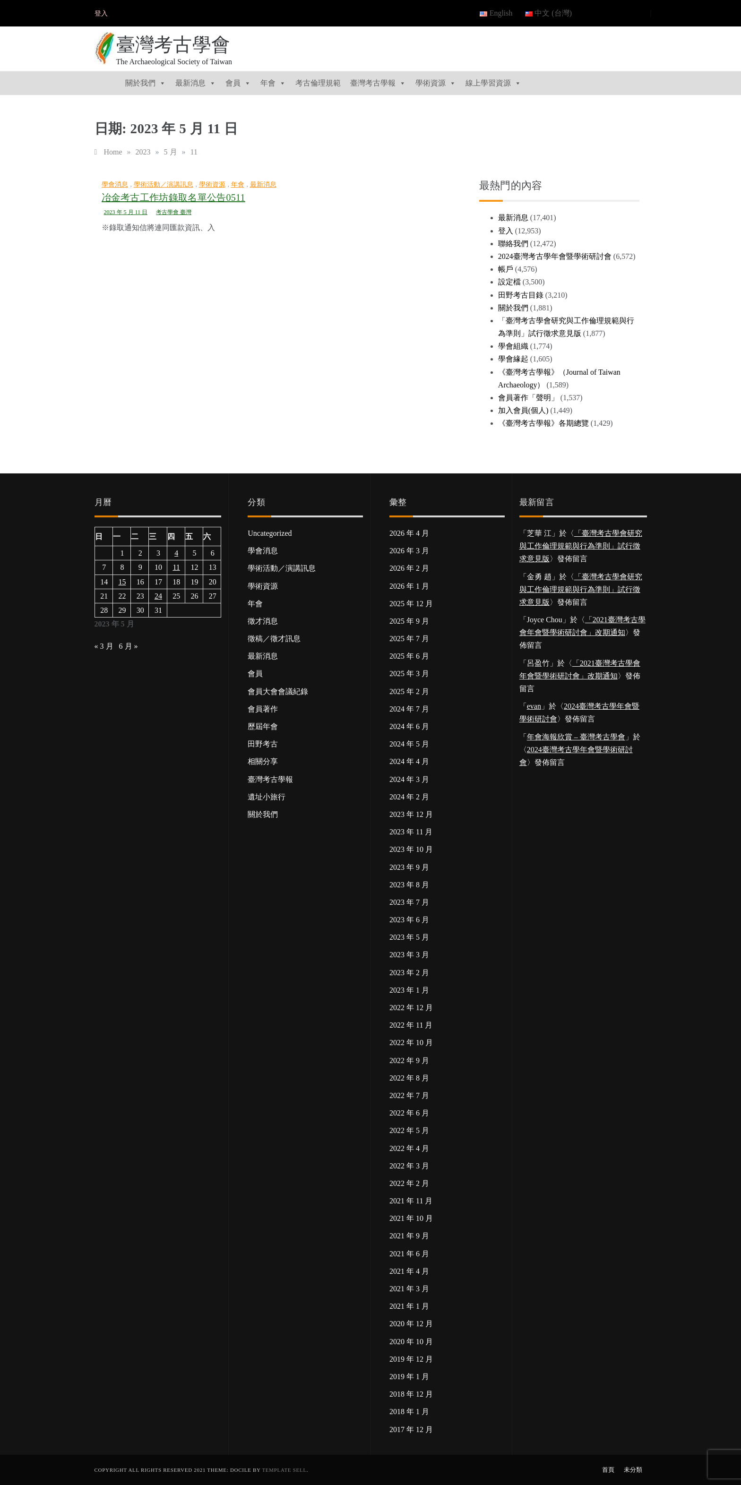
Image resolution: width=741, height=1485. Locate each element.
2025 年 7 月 (409, 639)
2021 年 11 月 (410, 1201)
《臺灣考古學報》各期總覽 (543, 423)
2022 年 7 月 (409, 1095)
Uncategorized (270, 533)
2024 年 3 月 (409, 779)
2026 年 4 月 (409, 533)
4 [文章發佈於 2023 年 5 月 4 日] (176, 553)
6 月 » (128, 646)
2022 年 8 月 (409, 1078)
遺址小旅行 (266, 797)
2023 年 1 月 (409, 990)
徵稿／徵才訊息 (274, 639)
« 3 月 (104, 646)
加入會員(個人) (523, 410)
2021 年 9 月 (409, 1236)
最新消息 (195, 83)
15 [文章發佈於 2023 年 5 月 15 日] (122, 582)
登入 (101, 13)
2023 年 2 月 (409, 973)
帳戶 (505, 269)
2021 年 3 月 (409, 1289)
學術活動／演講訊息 (163, 184)
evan (534, 706)
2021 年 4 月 (409, 1271)
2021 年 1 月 (409, 1306)
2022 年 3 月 (409, 1166)
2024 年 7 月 (409, 709)
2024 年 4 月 (409, 761)
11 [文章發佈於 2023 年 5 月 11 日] (176, 567)
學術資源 (435, 83)
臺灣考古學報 (378, 83)
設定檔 (509, 282)
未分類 (633, 1469)
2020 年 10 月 (411, 1342)
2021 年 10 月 (411, 1218)
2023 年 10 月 (411, 849)
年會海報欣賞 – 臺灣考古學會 (576, 737)
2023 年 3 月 (409, 955)
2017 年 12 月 (411, 1429)
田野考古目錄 (520, 295)
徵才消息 (263, 621)
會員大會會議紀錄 (278, 691)
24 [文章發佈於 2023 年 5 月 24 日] (158, 596)
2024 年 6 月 (409, 726)
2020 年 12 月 (411, 1324)
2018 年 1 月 (409, 1412)
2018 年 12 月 (411, 1394)
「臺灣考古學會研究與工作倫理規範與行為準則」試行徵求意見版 (580, 546)
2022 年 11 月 (410, 1025)
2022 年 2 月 (409, 1183)
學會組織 (513, 346)
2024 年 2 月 (409, 797)
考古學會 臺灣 (173, 212)
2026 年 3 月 (409, 551)
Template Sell (284, 1470)
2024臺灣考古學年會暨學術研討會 (555, 256)
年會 (273, 83)
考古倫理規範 (318, 83)
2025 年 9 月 (409, 621)
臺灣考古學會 (173, 44)
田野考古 (263, 744)
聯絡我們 (513, 244)
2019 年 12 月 (411, 1359)
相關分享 (263, 761)
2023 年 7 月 (409, 902)
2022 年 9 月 (409, 1060)
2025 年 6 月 (409, 656)
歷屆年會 (263, 726)
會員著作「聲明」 (528, 398)
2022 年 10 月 (411, 1043)
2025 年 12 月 (411, 604)
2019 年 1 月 (409, 1377)
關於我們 (145, 83)
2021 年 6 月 (409, 1254)
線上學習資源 (493, 83)
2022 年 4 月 (409, 1148)
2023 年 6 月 (409, 920)
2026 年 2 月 (409, 568)
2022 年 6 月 (409, 1113)
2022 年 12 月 (411, 1008)
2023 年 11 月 (410, 832)
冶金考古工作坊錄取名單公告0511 (173, 197)
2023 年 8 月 (409, 885)
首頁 (608, 1469)
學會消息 (115, 184)
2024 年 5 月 (409, 744)
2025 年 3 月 (409, 674)
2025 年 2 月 (409, 691)
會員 (238, 83)
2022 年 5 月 (409, 1130)
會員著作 (263, 709)
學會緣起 (513, 359)
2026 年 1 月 (409, 586)
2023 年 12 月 (411, 814)
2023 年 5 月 (409, 937)
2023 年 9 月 (409, 867)
